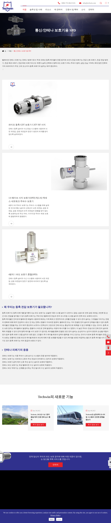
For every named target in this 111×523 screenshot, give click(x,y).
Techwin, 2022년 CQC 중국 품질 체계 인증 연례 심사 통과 (40, 417)
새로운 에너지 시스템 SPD (12, 491)
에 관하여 (58, 9)
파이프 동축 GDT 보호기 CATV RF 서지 (27, 124)
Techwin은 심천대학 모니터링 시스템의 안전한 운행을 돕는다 (95, 417)
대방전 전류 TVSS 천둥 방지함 (14, 506)
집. (6, 51)
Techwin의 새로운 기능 (55, 398)
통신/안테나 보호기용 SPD (22, 51)
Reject (51, 519)
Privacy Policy (55, 515)
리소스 (48, 9)
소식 (83, 9)
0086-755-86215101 (66, 3)
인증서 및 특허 (72, 9)
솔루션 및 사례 (36, 9)
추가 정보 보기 (38, 425)
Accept (59, 519)
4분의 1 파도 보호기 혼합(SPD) (23, 274)
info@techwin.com (87, 3)
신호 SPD (6, 495)
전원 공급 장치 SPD (10, 487)
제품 (24, 9)
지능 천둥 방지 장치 (10, 503)
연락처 (91, 9)
